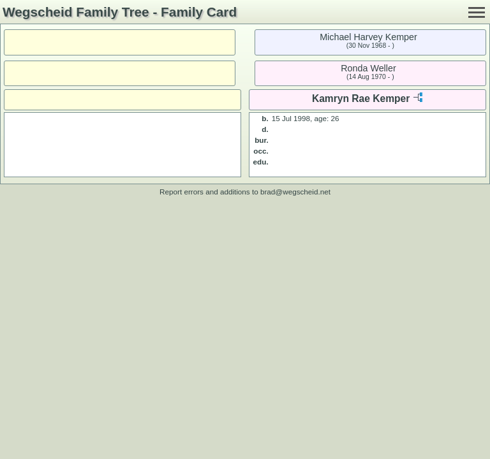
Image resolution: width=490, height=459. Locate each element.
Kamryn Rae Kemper (361, 98)
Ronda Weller (368, 68)
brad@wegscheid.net (295, 191)
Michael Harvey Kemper (368, 37)
